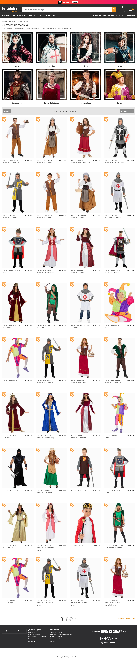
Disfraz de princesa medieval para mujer (78, 436)
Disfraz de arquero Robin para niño (46, 326)
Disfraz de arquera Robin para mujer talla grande (114, 546)
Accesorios (34, 15)
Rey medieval (17, 103)
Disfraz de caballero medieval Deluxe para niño (114, 161)
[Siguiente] (75, 619)
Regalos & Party (49, 15)
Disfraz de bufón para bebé (112, 326)
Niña (85, 66)
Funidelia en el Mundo (57, 632)
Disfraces (6, 15)
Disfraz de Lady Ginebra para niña (11, 436)
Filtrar (6, 111)
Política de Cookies (56, 639)
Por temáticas (19, 15)
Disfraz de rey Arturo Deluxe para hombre (112, 271)
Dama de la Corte (51, 103)
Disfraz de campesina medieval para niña (78, 216)
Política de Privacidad (56, 637)
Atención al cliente (14, 631)
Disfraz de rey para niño (79, 490)
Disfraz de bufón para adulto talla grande (10, 601)
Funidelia (4, 21)
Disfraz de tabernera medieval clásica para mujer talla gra (112, 602)
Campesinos (85, 103)
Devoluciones (32, 639)
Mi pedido (31, 632)
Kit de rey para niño (78, 545)
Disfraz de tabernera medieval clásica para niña (80, 161)
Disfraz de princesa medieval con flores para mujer (45, 547)
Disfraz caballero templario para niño (80, 326)
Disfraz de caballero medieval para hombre (45, 381)
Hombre (51, 66)
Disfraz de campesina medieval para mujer (44, 161)
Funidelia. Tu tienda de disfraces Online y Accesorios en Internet (9, 9)
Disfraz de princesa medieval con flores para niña (45, 272)
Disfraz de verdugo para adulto (11, 491)
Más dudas (31, 641)
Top (89, 15)
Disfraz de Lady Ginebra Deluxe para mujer (11, 546)
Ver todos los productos (126, 619)
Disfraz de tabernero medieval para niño (44, 216)
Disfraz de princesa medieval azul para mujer (46, 436)
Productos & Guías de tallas (37, 637)
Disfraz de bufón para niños (112, 436)
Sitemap (52, 641)
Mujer (17, 66)
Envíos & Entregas (34, 634)
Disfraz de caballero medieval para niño (10, 216)
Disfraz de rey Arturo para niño (12, 271)
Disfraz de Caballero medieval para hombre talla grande (45, 602)
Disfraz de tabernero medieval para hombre (11, 161)
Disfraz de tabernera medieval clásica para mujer (78, 382)
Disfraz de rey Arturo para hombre (114, 491)
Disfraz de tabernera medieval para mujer (44, 491)
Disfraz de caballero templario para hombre (113, 216)
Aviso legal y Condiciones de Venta (61, 634)
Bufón (119, 103)
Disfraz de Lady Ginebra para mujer (11, 326)
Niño (120, 66)
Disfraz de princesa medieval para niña (78, 271)
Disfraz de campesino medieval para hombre (113, 381)
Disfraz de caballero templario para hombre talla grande (79, 602)
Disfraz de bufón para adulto (10, 381)
